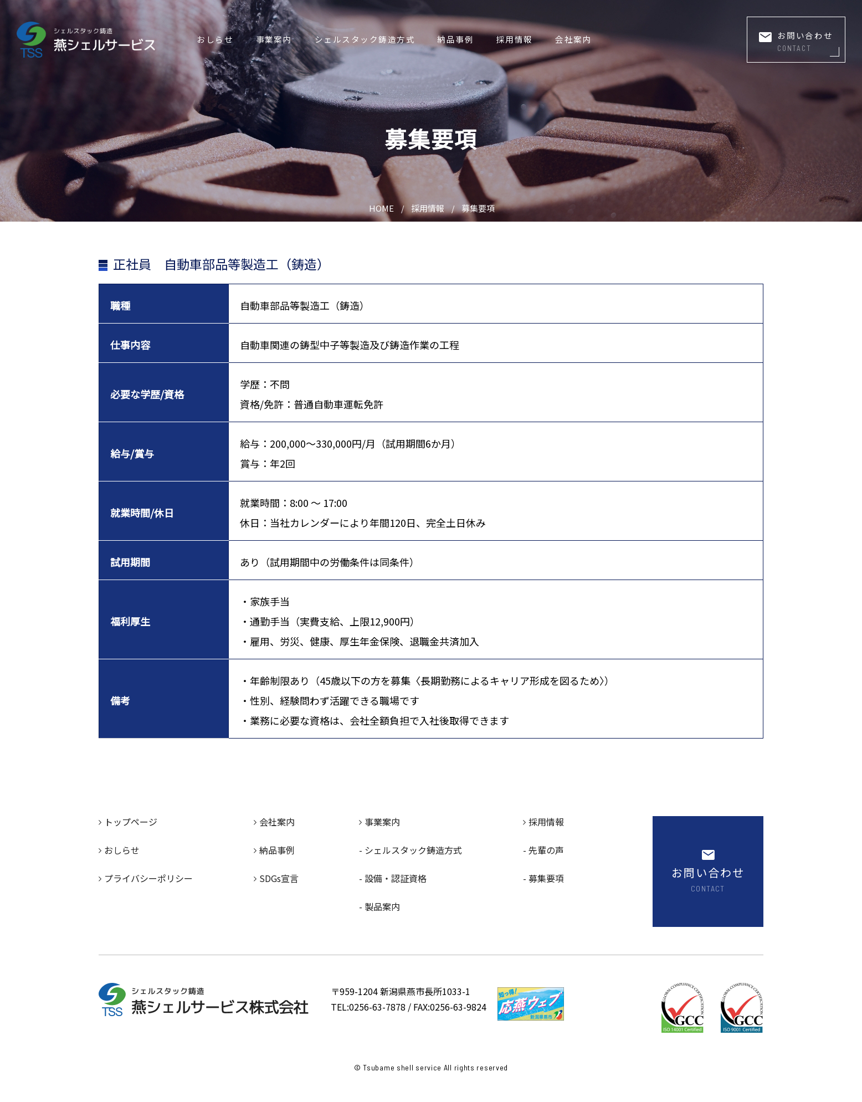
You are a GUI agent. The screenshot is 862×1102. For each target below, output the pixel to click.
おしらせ (215, 39)
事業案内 (274, 39)
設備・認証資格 (396, 878)
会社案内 (573, 39)
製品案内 (382, 907)
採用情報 (514, 39)
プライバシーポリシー (148, 878)
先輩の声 (546, 850)
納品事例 (455, 39)
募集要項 (478, 208)
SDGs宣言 (279, 878)
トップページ (130, 822)
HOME (381, 208)
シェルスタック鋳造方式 (365, 39)
